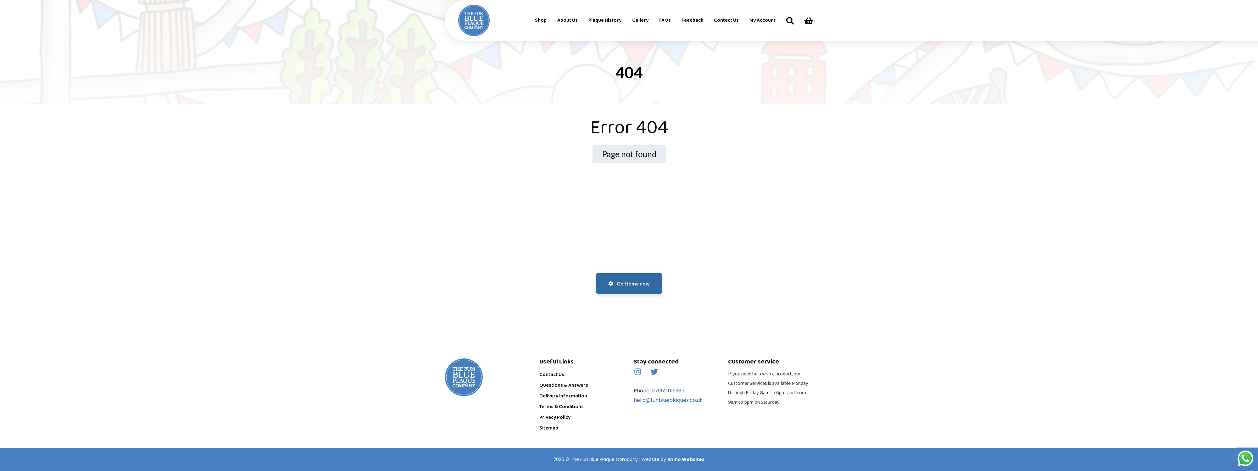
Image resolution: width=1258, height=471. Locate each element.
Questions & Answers (563, 385)
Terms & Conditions (561, 407)
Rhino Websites (685, 459)
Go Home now (629, 283)
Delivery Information (563, 396)
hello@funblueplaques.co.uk (668, 400)
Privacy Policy (555, 417)
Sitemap (548, 428)
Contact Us (551, 375)
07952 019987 (667, 390)
